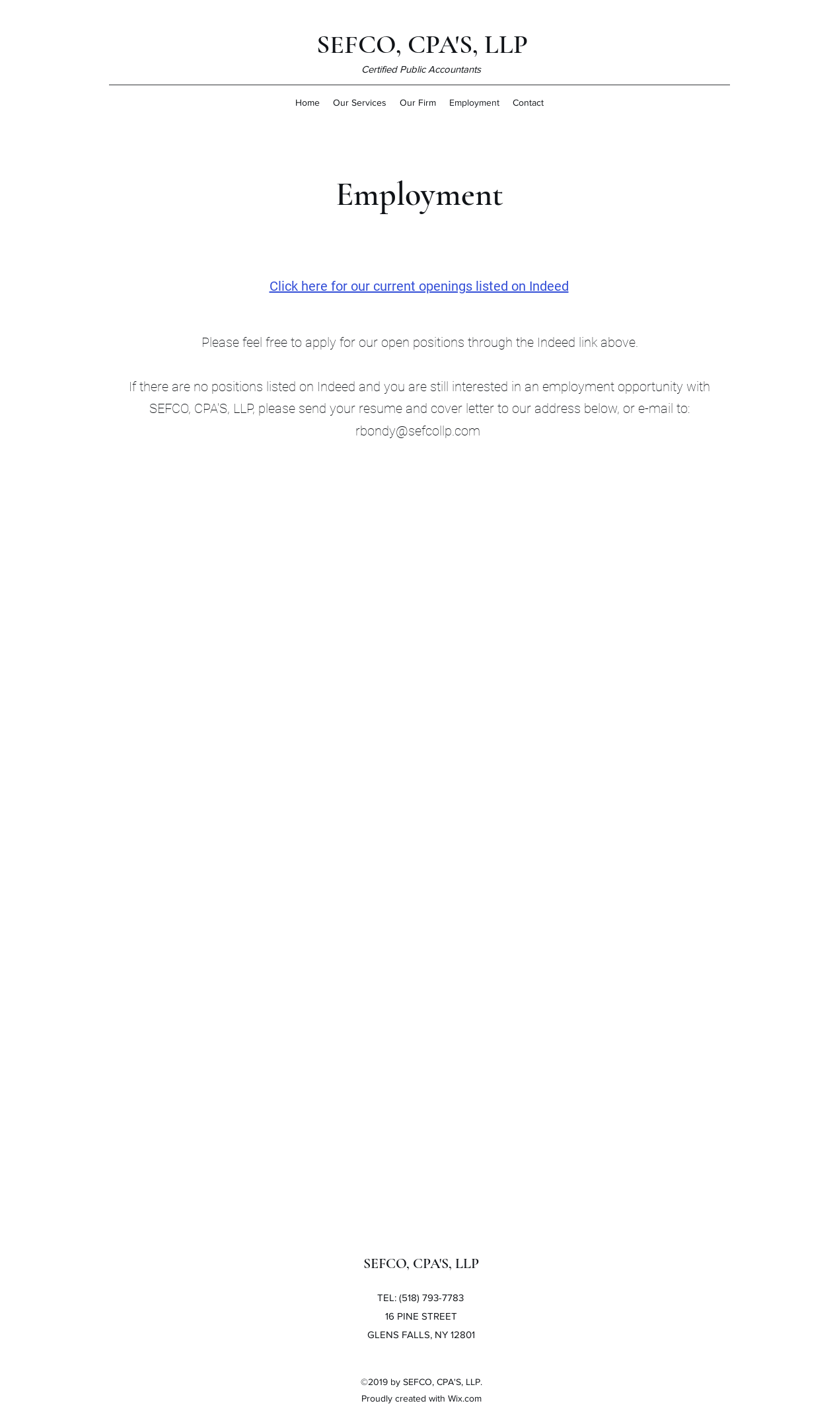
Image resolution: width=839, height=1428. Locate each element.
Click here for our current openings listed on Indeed (419, 286)
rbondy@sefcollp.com (417, 431)
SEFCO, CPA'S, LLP (422, 44)
